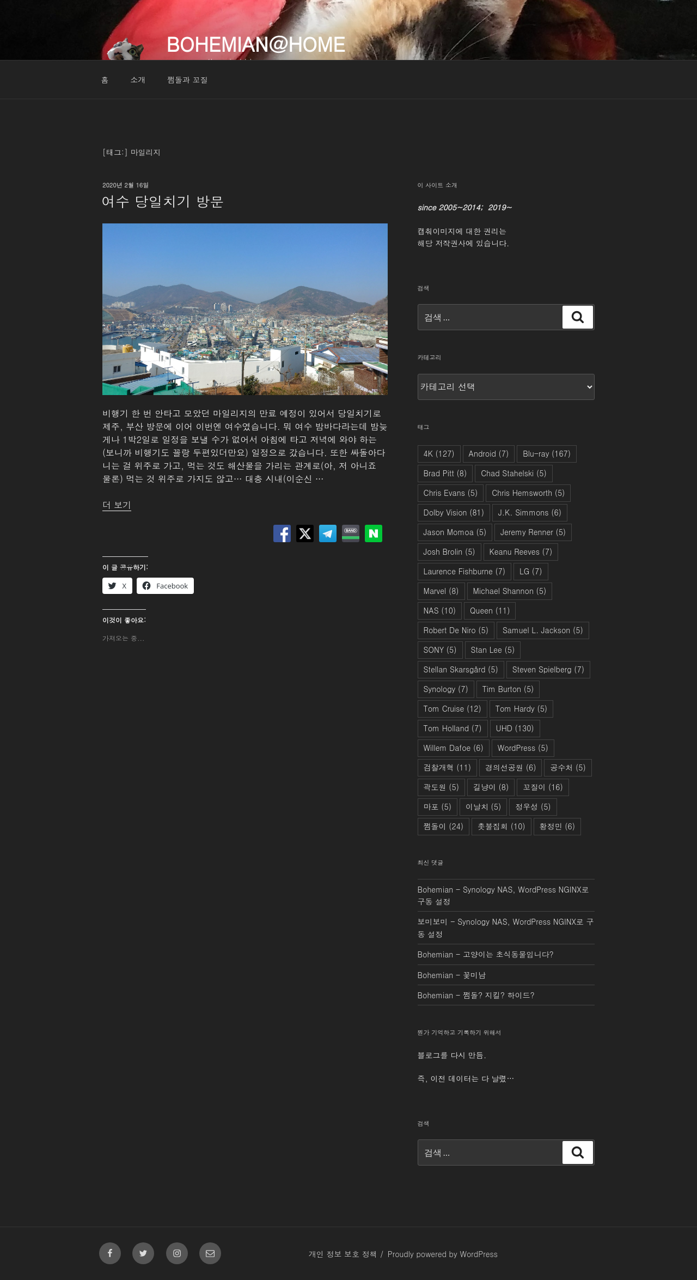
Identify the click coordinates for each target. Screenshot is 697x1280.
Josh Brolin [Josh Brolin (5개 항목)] (449, 551)
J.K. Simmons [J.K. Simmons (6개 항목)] (529, 512)
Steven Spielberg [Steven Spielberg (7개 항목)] (548, 669)
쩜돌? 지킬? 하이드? (499, 995)
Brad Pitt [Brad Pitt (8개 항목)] (445, 473)
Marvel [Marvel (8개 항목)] (441, 590)
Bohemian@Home (255, 43)
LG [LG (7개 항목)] (530, 571)
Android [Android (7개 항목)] (489, 453)
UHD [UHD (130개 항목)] (515, 728)
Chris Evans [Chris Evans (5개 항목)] (451, 492)
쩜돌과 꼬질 (187, 79)
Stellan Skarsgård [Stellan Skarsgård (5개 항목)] (461, 669)
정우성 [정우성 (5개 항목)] (533, 806)
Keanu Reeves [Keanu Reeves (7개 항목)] (521, 551)
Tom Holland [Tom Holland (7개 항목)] (453, 728)
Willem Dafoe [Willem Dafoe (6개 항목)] (454, 747)
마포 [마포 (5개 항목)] (437, 806)
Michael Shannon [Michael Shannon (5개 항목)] (510, 590)
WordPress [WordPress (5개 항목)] (523, 747)
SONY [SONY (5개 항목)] (440, 649)
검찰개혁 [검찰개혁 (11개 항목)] (448, 767)
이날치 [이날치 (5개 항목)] (483, 806)
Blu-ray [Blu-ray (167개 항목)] (547, 453)
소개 (137, 79)
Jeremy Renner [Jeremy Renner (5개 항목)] (533, 531)
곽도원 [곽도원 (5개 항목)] (441, 786)
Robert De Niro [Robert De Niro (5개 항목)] (456, 629)
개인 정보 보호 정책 (343, 1253)
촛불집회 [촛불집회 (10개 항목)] (501, 826)
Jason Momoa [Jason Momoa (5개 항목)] (455, 531)
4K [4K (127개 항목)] (439, 453)
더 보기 (116, 505)
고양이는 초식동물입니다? (508, 954)
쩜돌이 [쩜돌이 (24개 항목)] (444, 826)
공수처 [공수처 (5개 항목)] (567, 767)
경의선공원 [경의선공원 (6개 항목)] (510, 767)
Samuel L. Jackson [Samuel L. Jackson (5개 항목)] (543, 629)
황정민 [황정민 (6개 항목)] (557, 826)
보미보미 (433, 921)
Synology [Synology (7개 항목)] (446, 688)
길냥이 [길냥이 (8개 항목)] (491, 786)
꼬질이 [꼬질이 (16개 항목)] (543, 786)
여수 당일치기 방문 (162, 201)
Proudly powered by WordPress (443, 1253)
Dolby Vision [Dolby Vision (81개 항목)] (454, 512)
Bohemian (436, 889)
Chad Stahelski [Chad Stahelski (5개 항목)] (514, 473)
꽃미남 (474, 974)
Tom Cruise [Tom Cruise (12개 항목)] (452, 708)
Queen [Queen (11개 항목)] (490, 610)
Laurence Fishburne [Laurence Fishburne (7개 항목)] (465, 571)
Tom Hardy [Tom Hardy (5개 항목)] (521, 708)
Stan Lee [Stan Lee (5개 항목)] (493, 649)
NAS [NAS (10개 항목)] (440, 610)
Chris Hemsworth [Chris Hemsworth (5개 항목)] (528, 492)
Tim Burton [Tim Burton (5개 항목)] (508, 688)
